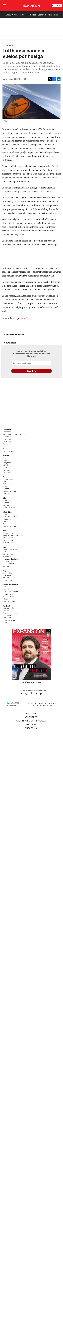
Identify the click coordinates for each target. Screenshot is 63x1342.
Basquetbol (7, 594)
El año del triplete (31, 682)
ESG (4, 446)
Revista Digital (56, 5)
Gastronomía (8, 608)
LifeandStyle (8, 451)
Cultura (5, 493)
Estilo (4, 514)
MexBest (6, 606)
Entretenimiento (9, 517)
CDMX (5, 465)
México (5, 460)
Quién (4, 477)
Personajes (7, 615)
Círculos (6, 484)
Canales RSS (31, 724)
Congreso (6, 463)
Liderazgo (7, 575)
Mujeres (6, 449)
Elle (4, 498)
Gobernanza (7, 554)
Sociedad (6, 472)
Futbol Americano (10, 592)
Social (5, 552)
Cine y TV (6, 521)
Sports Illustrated (10, 585)
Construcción (8, 533)
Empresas (24, 15)
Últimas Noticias (12, 15)
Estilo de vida (8, 507)
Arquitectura (7, 540)
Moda (4, 486)
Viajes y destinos (10, 613)
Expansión (6, 430)
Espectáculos (8, 479)
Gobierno (6, 458)
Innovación (7, 561)
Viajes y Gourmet (10, 491)
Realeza (6, 481)
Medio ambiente (9, 549)
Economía (42, 15)
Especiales (7, 580)
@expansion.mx (31, 693)
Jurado (5, 623)
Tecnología (7, 441)
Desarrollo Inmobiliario (12, 535)
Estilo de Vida (8, 620)
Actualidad (7, 573)
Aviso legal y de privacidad (31, 721)
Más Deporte (8, 596)
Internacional (53, 15)
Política (33, 15)
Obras (5, 444)
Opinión (5, 470)
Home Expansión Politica (13, 434)
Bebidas (6, 610)
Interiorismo (7, 543)
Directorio (31, 728)
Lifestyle (6, 599)
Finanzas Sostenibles (12, 559)
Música (5, 524)
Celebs (5, 505)
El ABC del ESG (9, 564)
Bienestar (6, 618)
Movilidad (6, 557)
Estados (6, 468)
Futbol (5, 587)
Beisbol (5, 589)
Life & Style (7, 512)
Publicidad (31, 713)
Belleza (5, 489)
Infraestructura (9, 538)
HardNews (21, 318)
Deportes (6, 519)
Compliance (30, 717)
